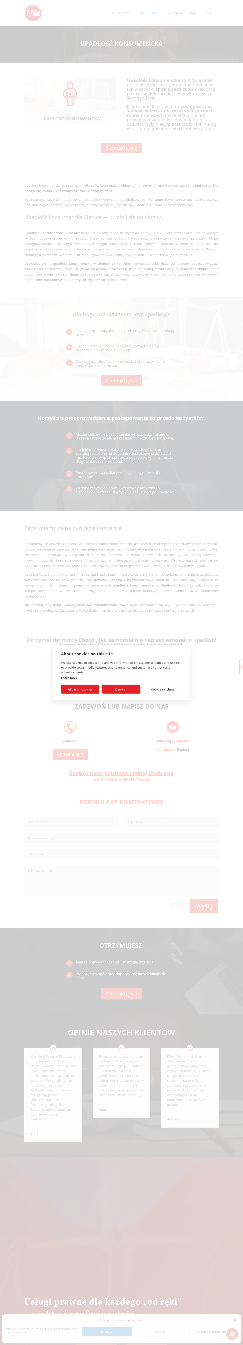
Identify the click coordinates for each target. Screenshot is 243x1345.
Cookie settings (162, 689)
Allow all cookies (80, 689)
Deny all (121, 689)
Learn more (69, 678)
